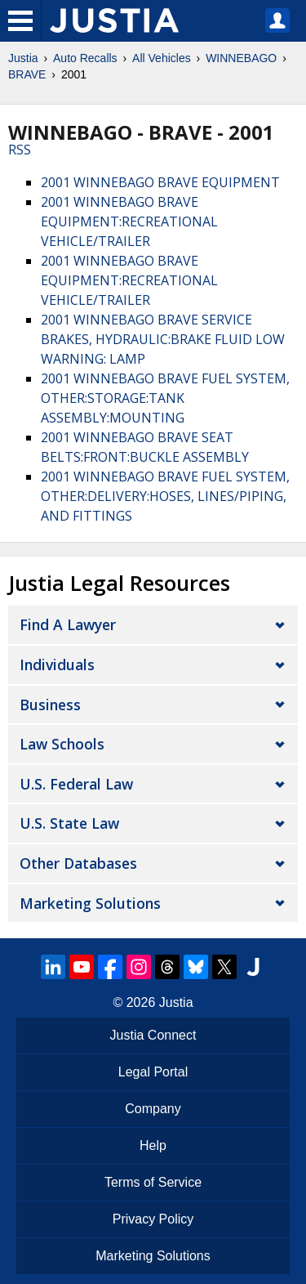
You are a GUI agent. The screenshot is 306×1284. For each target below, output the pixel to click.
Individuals (57, 664)
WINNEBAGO (241, 58)
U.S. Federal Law (76, 784)
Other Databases (78, 863)
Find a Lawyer (68, 624)
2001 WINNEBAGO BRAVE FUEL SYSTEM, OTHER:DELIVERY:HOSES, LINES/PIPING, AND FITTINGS (165, 496)
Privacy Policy (153, 1219)
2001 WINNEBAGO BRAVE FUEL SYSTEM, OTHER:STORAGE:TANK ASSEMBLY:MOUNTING (165, 398)
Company (152, 1109)
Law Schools (62, 744)
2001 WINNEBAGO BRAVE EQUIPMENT (160, 182)
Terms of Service (153, 1182)
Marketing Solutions (90, 903)
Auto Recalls (85, 58)
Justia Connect (153, 1035)
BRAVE (27, 74)
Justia (23, 58)
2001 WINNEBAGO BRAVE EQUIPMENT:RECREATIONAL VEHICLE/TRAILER (129, 221)
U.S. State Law (69, 823)
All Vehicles (161, 58)
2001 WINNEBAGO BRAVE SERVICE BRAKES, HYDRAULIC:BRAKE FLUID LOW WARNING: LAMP (163, 339)
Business (50, 704)
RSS (19, 150)
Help (153, 1145)
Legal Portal (153, 1072)
